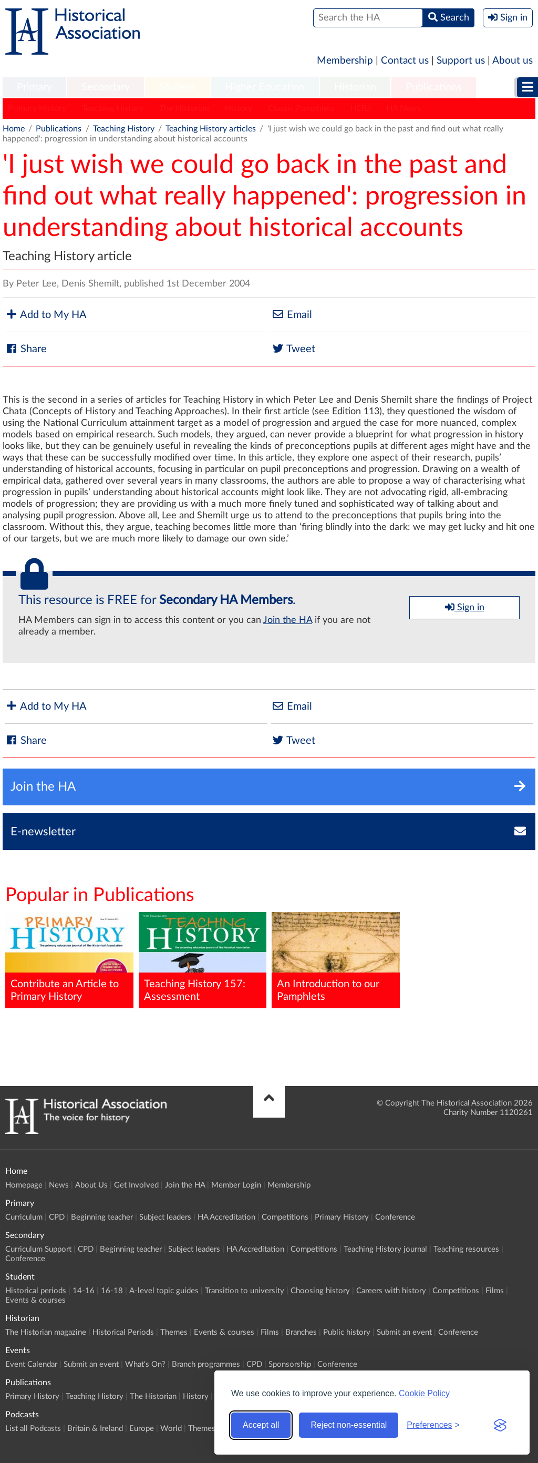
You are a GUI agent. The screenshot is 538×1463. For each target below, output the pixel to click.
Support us (461, 61)
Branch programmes (206, 1364)
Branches (301, 1332)
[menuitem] (34, 87)
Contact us (405, 61)
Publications (434, 87)
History (238, 108)
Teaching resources (466, 1249)
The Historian (184, 108)
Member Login (236, 1185)
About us (512, 61)
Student (177, 87)
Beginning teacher (102, 1217)
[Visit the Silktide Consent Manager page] (500, 1425)
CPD (57, 1217)
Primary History (37, 108)
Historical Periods (123, 1332)
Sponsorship (289, 1364)
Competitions (285, 1217)
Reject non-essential (349, 1424)
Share (26, 348)
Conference (395, 1217)
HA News (403, 108)
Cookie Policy (424, 1393)
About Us (91, 1185)
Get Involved (136, 1185)
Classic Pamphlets (301, 108)
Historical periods (35, 1291)
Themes (174, 1332)
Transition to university (244, 1291)
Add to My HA (46, 314)
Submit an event (404, 1332)
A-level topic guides (164, 1291)
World (171, 1429)
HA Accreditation (226, 1217)
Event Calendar (31, 1364)
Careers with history (391, 1291)
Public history (346, 1332)
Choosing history (320, 1291)
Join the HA (287, 620)
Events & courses (35, 1300)
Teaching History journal (385, 1249)
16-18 (112, 1291)
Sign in (464, 607)
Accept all (261, 1424)
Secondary (105, 87)
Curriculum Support (38, 1249)
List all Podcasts (33, 1429)
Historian (355, 87)
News (59, 1185)
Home (14, 129)
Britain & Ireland (95, 1429)
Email (291, 314)
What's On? (145, 1364)
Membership (345, 61)
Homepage (24, 1185)
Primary (34, 87)
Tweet (293, 348)
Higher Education (265, 87)
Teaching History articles (210, 129)
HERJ (360, 108)
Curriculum (24, 1217)
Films (494, 1291)
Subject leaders (165, 1217)
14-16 (84, 1291)
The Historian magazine (45, 1332)
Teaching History (112, 108)
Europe (141, 1429)
